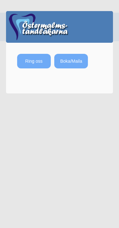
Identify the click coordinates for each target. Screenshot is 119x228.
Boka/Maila (71, 61)
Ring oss (34, 61)
